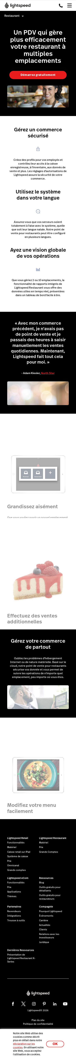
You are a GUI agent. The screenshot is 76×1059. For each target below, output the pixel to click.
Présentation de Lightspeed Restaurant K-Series (21, 958)
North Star (48, 373)
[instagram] (34, 1004)
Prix (9, 861)
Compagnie (46, 906)
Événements (46, 915)
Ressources (46, 878)
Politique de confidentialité (38, 1024)
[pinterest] (44, 1004)
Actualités (44, 925)
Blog (41, 882)
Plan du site (38, 1020)
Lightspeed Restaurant (52, 838)
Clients (43, 929)
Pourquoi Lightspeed (50, 911)
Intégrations (14, 915)
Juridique (44, 942)
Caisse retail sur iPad (18, 852)
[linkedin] (55, 1004)
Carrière (43, 920)
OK (55, 1044)
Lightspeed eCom (17, 878)
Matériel (11, 847)
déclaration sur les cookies (24, 1045)
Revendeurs (14, 911)
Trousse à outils (16, 920)
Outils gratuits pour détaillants (50, 889)
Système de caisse (17, 856)
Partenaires (14, 906)
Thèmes (11, 896)
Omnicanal (13, 865)
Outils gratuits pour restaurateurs (50, 897)
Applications (14, 891)
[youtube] (65, 1004)
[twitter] (23, 1004)
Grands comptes (16, 870)
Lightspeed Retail (17, 838)
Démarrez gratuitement (38, 75)
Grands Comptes (48, 852)
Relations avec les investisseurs (49, 936)
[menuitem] (38, 16)
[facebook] (13, 1004)
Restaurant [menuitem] (11, 16)
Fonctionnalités (15, 842)
